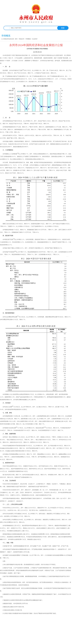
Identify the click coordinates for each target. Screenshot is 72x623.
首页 (16, 39)
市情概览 (28, 39)
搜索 (62, 28)
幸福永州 (21, 39)
